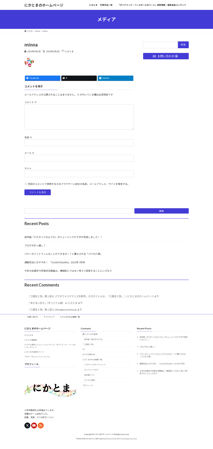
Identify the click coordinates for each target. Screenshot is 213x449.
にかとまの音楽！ (91, 339)
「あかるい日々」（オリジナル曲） (46, 307)
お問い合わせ (32, 321)
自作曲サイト (89, 380)
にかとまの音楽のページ (34, 357)
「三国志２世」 (88, 349)
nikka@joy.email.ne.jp (66, 314)
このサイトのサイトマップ (95, 369)
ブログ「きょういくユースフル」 (37, 361)
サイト (28, 173)
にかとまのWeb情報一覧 (70, 321)
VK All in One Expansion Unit (125, 443)
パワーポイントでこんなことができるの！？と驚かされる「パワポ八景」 (63, 258)
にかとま (72, 307)
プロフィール (87, 390)
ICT (83, 354)
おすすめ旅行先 (88, 359)
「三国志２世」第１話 (40, 300)
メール (29, 157)
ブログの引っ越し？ (35, 250)
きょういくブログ (91, 374)
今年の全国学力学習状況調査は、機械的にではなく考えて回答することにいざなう (68, 275)
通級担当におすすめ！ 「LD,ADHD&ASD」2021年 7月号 (54, 267)
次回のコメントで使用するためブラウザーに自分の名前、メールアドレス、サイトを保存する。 (79, 188)
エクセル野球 (89, 385)
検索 (161, 215)
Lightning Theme (105, 443)
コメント (30, 102)
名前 (28, 142)
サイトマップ (49, 321)
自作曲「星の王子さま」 (94, 344)
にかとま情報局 (30, 345)
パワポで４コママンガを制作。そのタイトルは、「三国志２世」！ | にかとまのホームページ (104, 300)
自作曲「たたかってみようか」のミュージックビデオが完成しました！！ (63, 241)
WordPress (90, 443)
